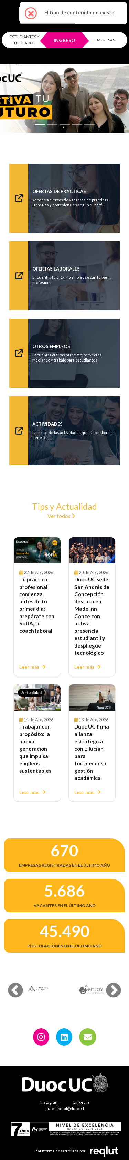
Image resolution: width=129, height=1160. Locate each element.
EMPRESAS (105, 39)
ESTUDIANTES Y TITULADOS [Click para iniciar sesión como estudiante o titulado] (24, 39)
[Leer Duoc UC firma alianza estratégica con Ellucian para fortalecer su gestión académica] (92, 697)
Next (108, 985)
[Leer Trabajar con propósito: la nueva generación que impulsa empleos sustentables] (37, 697)
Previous (10, 985)
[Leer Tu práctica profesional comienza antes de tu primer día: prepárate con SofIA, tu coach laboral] (37, 550)
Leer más (32, 667)
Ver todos (61, 515)
